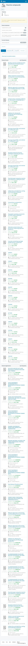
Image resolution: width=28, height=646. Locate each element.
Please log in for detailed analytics (8, 56)
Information (22, 50)
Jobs (10, 642)
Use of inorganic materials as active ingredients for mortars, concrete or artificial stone (14, 36)
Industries (3, 46)
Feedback (14, 642)
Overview (3, 50)
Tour (7, 642)
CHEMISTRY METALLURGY (14, 27)
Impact (3, 53)
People (16, 50)
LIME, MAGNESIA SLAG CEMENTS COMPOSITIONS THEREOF (14, 32)
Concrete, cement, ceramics (14, 30)
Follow (2, 9)
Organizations (10, 50)
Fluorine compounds (14, 42)
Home (3, 642)
